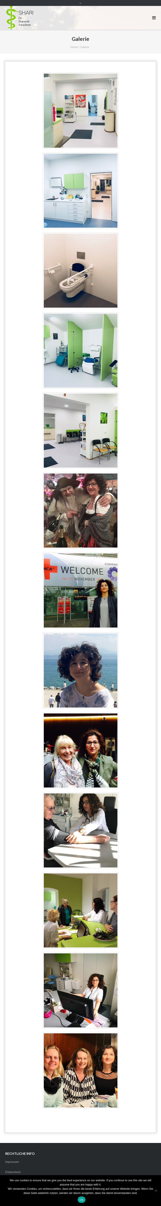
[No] (156, 1190)
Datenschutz (13, 1172)
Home (74, 47)
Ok (81, 1199)
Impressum (12, 1161)
